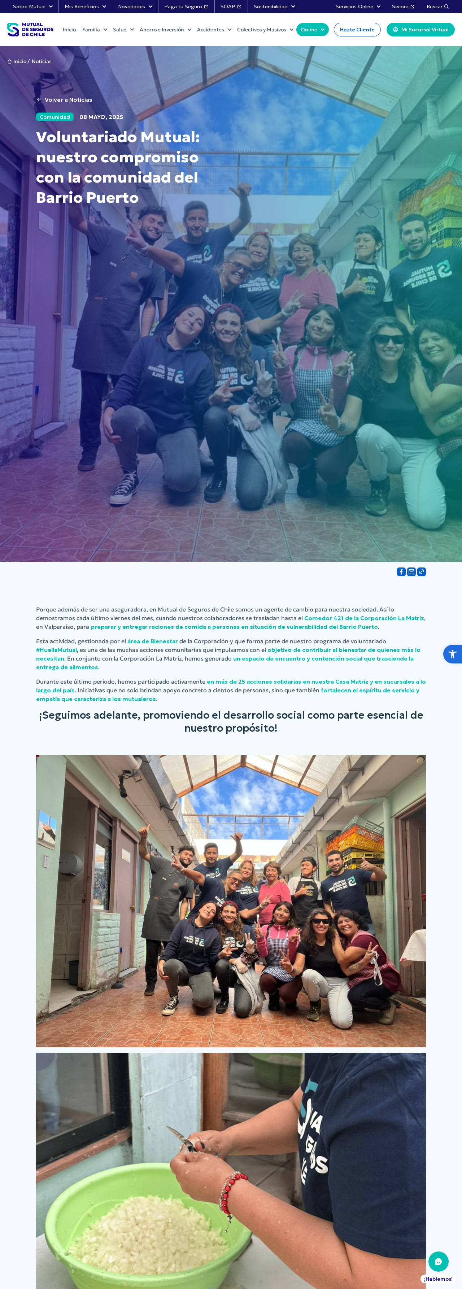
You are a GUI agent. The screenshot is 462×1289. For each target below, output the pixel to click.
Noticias (42, 61)
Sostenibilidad (274, 6)
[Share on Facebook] (401, 571)
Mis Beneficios (85, 6)
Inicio (19, 61)
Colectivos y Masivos (265, 29)
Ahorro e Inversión (165, 29)
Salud (123, 29)
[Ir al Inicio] (30, 30)
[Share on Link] (421, 571)
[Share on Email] (411, 571)
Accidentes (214, 29)
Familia (94, 29)
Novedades (135, 6)
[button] (452, 654)
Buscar (438, 6)
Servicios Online (358, 6)
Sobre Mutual (33, 6)
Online (312, 29)
